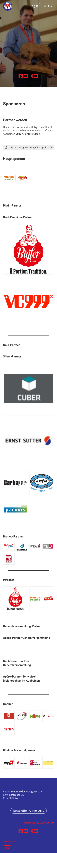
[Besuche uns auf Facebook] (21, 76)
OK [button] (7, 848)
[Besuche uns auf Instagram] (31, 76)
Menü (48, 6)
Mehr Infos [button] (9, 841)
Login (34, 6)
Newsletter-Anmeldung (28, 810)
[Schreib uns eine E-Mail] (36, 76)
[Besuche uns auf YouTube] (26, 76)
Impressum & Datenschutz (38, 823)
